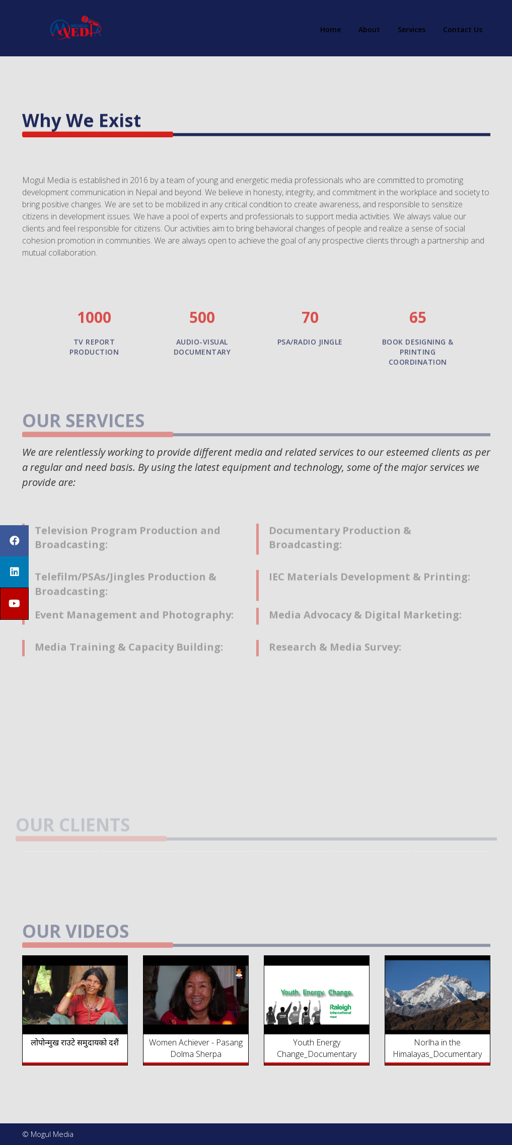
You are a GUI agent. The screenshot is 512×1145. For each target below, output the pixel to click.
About (369, 29)
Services (411, 29)
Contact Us (462, 29)
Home (330, 29)
